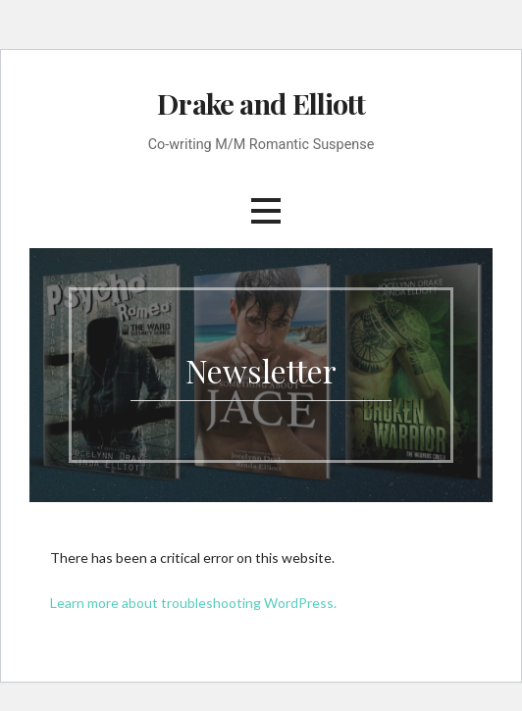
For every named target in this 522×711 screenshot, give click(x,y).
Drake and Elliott (260, 103)
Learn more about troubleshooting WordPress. (193, 602)
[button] (265, 210)
